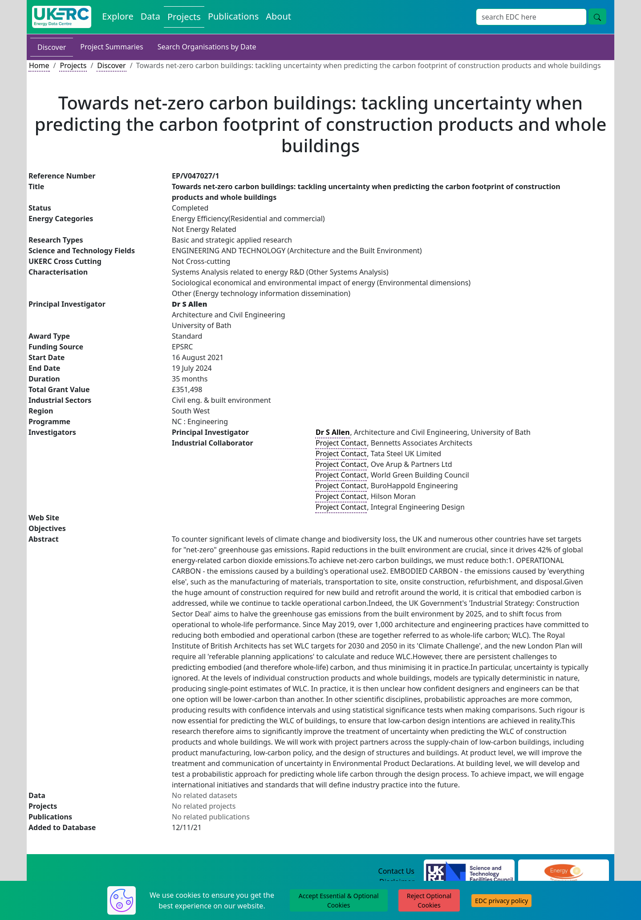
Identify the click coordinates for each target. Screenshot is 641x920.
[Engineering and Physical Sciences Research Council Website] (563, 871)
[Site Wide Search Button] (597, 16)
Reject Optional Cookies (429, 900)
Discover (51, 47)
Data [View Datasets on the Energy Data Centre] (150, 16)
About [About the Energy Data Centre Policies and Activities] (278, 16)
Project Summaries (111, 47)
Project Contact (341, 443)
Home (39, 65)
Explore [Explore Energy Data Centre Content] (117, 16)
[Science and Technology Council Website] (469, 871)
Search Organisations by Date (207, 47)
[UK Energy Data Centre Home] (61, 17)
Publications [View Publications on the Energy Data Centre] (233, 16)
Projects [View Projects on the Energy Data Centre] (184, 17)
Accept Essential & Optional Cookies (339, 900)
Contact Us (396, 871)
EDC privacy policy (501, 900)
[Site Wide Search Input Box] (531, 16)
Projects (73, 65)
